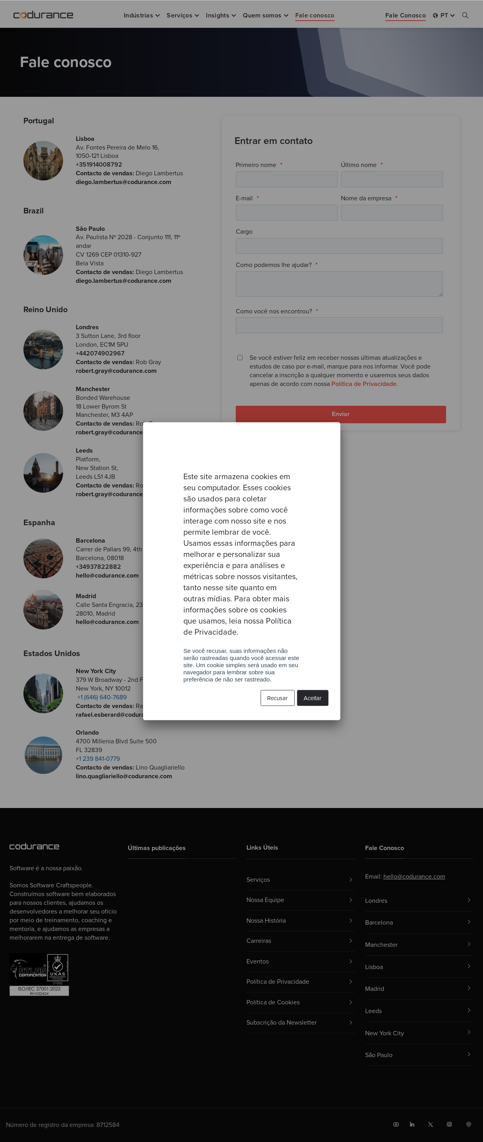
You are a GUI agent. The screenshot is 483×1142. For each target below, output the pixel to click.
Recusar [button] (277, 697)
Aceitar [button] (312, 697)
